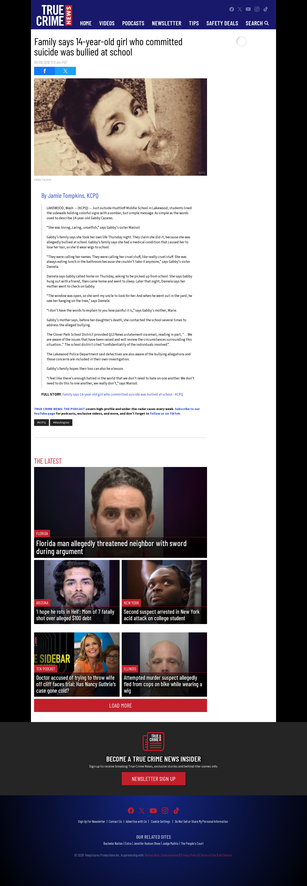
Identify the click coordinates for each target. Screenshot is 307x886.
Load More (120, 705)
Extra (128, 843)
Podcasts (133, 23)
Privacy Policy (189, 855)
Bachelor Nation (113, 843)
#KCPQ (41, 422)
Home (86, 23)
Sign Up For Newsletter (91, 821)
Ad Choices (225, 855)
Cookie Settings (160, 821)
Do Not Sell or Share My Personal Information (201, 821)
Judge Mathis (170, 843)
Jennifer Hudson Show (147, 843)
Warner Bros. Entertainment (162, 855)
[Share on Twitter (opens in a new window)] (65, 71)
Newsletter (166, 23)
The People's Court (192, 843)
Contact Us (115, 821)
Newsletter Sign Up (153, 778)
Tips (194, 23)
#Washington (61, 422)
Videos (107, 23)
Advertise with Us (136, 821)
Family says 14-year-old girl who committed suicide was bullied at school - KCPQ (122, 394)
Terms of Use (208, 855)
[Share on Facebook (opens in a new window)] (44, 71)
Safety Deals (222, 23)
